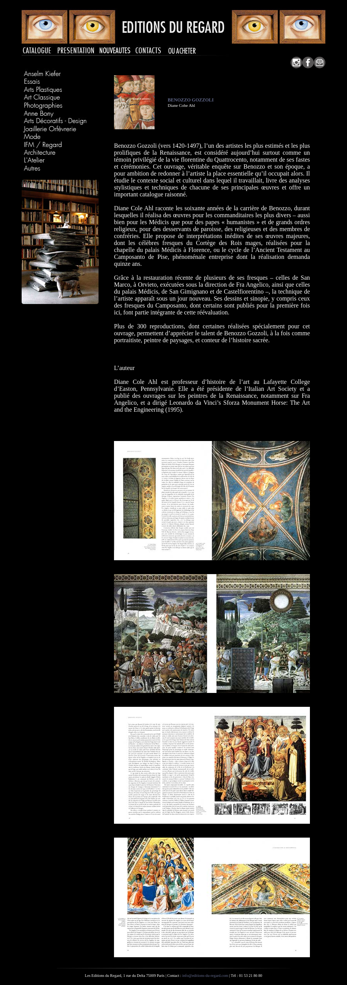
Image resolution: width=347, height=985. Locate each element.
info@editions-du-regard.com (205, 975)
